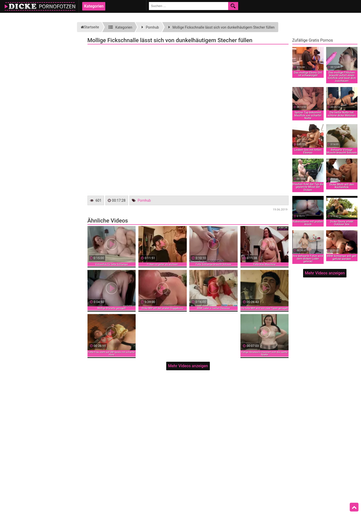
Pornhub (144, 200)
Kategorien (94, 6)
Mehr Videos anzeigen (188, 365)
